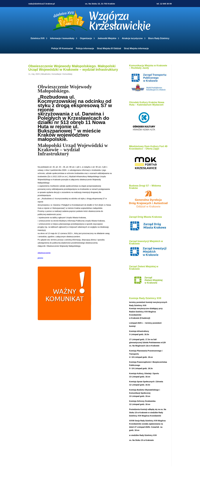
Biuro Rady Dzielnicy (158, 38)
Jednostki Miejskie (107, 38)
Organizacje (86, 38)
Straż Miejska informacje (136, 48)
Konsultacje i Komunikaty (61, 74)
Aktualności (46, 74)
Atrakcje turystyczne (132, 38)
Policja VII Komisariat (62, 48)
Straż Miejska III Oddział (109, 48)
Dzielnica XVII (37, 38)
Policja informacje (85, 48)
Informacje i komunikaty (62, 38)
